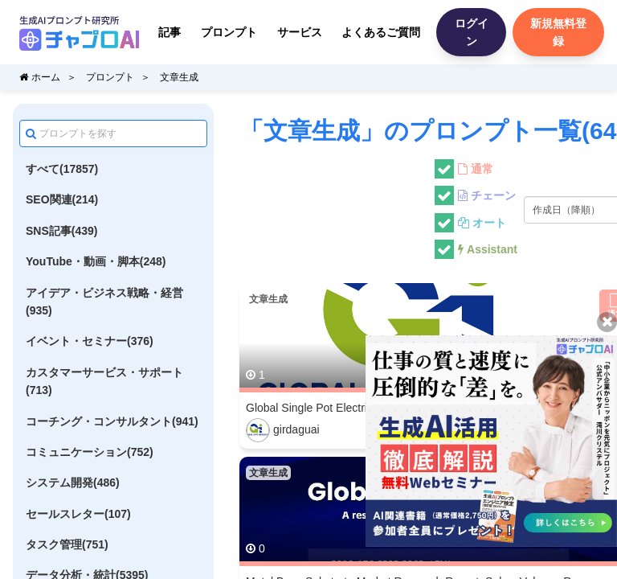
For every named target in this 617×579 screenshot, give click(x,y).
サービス (299, 32)
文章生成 (179, 77)
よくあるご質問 (380, 32)
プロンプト (229, 32)
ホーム (39, 77)
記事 (169, 32)
